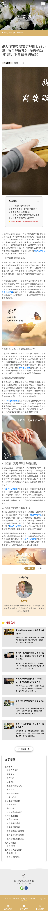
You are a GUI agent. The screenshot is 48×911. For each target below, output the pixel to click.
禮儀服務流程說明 (14, 785)
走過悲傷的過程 (13, 857)
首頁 (4, 33)
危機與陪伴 (11, 853)
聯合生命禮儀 (39, 250)
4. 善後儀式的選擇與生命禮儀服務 (25, 215)
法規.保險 (11, 846)
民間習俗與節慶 (11, 816)
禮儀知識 (12, 33)
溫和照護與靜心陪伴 (13, 849)
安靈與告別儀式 (13, 793)
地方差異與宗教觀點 (15, 835)
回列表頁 (24, 749)
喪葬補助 (10, 777)
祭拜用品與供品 (13, 823)
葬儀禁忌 (10, 774)
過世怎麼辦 (11, 804)
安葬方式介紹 (12, 770)
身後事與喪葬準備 (12, 801)
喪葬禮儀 (8, 766)
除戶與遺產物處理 (14, 812)
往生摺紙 (10, 781)
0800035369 (26, 883)
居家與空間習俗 (13, 827)
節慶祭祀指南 (12, 819)
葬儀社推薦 (11, 797)
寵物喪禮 (10, 789)
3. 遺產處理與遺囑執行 (20, 212)
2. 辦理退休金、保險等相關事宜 (24, 209)
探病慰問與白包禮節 (15, 831)
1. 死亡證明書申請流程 (20, 206)
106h (25, 900)
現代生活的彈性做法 (15, 838)
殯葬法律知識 (10, 842)
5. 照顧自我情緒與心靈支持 (22, 218)
